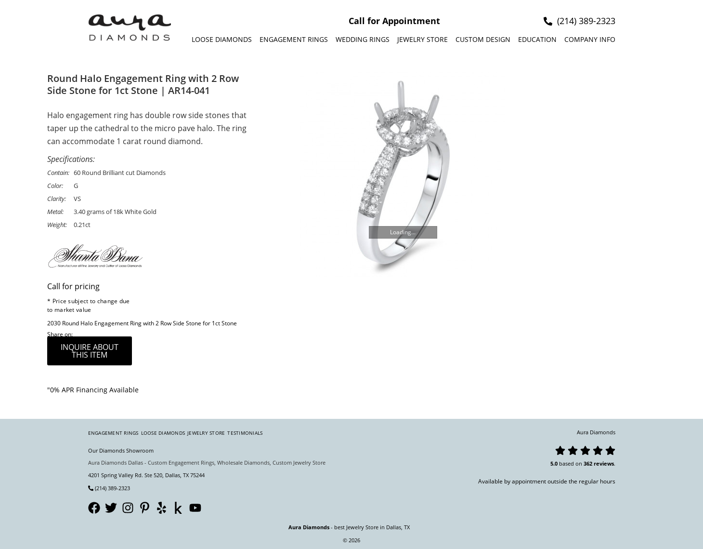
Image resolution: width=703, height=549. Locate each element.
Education (537, 39)
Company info (589, 39)
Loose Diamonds (222, 39)
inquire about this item (89, 351)
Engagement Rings (294, 39)
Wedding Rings (363, 39)
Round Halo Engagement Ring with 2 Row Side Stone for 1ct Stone (149, 323)
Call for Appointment (394, 21)
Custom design (483, 39)
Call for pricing (73, 286)
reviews (604, 463)
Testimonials (244, 432)
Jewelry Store (422, 39)
